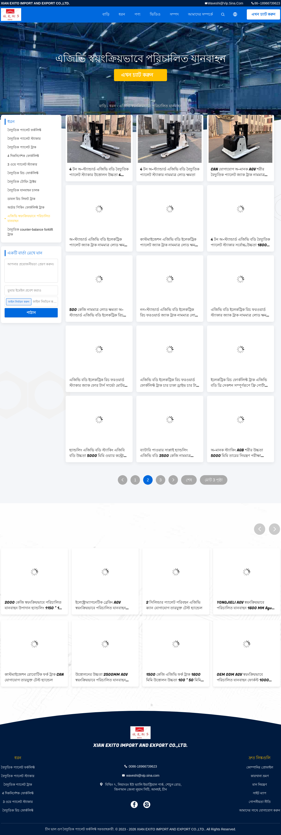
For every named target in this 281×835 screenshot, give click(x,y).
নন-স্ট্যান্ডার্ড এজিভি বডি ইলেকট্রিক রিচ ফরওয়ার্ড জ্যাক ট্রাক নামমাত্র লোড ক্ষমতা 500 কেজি (169, 312)
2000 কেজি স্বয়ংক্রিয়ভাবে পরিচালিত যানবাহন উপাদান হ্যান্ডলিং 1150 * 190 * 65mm (34, 605)
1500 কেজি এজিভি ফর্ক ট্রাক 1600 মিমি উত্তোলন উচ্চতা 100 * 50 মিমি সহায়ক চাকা (173, 677)
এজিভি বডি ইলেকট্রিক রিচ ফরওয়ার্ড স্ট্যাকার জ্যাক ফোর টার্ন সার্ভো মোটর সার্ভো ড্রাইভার (97, 382)
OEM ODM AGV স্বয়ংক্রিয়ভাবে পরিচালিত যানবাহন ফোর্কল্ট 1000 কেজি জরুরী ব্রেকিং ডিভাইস (243, 677)
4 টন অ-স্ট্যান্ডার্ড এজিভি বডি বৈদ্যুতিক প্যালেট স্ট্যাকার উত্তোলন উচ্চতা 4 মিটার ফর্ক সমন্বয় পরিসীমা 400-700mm (99, 172)
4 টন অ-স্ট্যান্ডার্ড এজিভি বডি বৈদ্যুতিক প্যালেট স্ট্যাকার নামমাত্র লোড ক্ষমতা (169, 172)
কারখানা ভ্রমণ (260, 776)
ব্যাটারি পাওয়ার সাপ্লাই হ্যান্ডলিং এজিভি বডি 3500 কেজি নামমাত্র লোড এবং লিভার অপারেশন (165, 453)
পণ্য (137, 14)
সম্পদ (174, 14)
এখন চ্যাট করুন (263, 14)
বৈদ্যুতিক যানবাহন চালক (23, 190)
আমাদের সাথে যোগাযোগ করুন (259, 810)
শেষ (189, 480)
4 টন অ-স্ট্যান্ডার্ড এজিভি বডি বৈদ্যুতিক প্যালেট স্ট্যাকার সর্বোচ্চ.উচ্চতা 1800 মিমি (240, 242)
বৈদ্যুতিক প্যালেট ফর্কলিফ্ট (24, 130)
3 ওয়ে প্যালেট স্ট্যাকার (22, 164)
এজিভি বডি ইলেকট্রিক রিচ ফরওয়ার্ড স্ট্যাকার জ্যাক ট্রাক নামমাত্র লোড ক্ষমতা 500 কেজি (240, 312)
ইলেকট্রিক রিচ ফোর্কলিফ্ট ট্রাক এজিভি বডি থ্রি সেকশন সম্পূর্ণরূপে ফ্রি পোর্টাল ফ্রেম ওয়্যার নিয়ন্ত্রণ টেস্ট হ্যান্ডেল (239, 382)
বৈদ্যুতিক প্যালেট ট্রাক (21, 147)
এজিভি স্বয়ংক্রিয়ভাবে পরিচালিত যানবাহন (28, 218)
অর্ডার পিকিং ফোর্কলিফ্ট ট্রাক (25, 207)
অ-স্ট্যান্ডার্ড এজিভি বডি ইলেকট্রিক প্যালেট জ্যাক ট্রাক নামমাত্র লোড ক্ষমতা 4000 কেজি (98, 242)
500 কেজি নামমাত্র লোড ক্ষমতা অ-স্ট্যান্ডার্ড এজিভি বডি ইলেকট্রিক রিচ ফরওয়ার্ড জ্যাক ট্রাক (96, 312)
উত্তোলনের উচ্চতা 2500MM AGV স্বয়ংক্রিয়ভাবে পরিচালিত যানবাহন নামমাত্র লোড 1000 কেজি (101, 677)
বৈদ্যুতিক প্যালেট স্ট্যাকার (24, 138)
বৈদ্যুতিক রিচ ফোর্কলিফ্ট (22, 173)
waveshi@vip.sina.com (225, 3)
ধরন (122, 14)
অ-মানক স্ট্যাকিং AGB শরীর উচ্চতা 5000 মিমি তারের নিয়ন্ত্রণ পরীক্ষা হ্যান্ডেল (237, 453)
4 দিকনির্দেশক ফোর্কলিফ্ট (23, 156)
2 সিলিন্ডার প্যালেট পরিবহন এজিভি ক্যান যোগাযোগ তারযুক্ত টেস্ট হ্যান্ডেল (174, 605)
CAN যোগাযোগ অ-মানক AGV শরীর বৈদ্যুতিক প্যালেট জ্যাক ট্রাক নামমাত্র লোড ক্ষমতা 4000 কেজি (238, 172)
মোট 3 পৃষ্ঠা (214, 480)
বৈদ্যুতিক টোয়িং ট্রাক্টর (21, 181)
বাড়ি (105, 14)
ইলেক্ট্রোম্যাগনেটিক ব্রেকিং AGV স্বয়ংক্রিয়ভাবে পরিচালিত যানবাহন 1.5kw (100, 605)
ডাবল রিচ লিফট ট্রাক (21, 199)
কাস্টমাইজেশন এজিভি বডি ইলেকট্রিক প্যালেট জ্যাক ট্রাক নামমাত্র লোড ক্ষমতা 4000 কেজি (169, 242)
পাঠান (31, 313)
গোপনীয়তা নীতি (260, 802)
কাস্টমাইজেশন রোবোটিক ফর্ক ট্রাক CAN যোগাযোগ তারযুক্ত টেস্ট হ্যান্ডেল (34, 677)
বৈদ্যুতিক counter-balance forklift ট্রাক (30, 232)
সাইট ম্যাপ (259, 793)
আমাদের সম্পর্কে (200, 14)
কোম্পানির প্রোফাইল (259, 767)
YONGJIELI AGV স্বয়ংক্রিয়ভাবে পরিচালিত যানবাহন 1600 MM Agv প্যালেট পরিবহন (244, 605)
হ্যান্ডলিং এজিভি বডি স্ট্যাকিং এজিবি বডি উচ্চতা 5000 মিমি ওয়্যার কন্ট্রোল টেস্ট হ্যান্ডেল (98, 453)
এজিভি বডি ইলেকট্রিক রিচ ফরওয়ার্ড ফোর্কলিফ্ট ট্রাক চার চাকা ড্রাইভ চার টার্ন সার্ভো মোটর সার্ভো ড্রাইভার (169, 382)
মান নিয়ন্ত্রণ (259, 784)
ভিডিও (155, 14)
